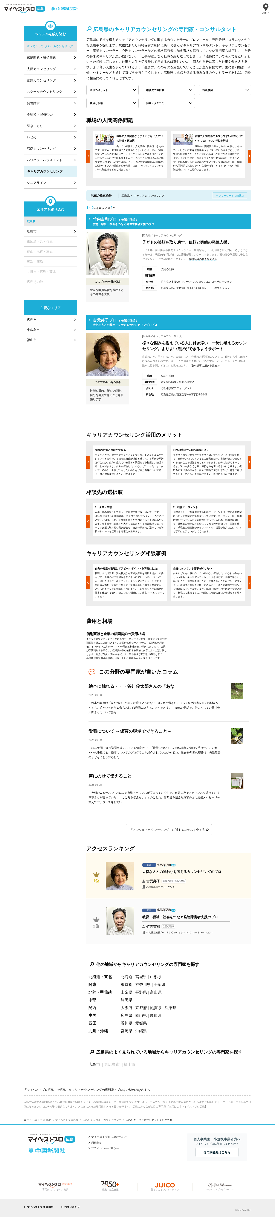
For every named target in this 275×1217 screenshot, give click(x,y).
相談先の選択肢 (155, 90)
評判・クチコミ (155, 103)
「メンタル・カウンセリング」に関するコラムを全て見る (169, 829)
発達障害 (33, 103)
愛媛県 (141, 1023)
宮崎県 (126, 1031)
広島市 (94, 1064)
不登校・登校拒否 (40, 114)
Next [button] (249, 156)
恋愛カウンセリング (41, 148)
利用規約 (96, 1142)
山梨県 (126, 992)
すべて (31, 46)
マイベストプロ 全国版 (40, 1207)
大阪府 (126, 1008)
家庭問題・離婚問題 (41, 57)
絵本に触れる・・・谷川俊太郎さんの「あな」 (134, 686)
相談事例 (207, 90)
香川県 (126, 1023)
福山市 (32, 340)
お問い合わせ (72, 1207)
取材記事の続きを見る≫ (203, 259)
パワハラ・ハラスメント (44, 160)
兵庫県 (170, 1008)
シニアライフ (36, 183)
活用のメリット (99, 90)
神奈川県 (143, 984)
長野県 (141, 992)
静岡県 (126, 1000)
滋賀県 (156, 1008)
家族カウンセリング (41, 80)
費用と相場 (96, 103)
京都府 (141, 1008)
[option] (130, 154)
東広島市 (33, 330)
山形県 (156, 977)
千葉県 (159, 984)
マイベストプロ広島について (109, 1137)
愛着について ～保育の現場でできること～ (130, 731)
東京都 (126, 984)
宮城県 (141, 977)
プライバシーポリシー (105, 1148)
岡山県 (141, 1015)
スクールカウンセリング (44, 91)
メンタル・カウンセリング (56, 46)
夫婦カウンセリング (41, 69)
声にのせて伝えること (110, 776)
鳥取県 (156, 1015)
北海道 (126, 977)
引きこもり (35, 126)
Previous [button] (88, 156)
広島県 (126, 1015)
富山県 (156, 992)
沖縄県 (141, 1031)
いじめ (32, 137)
